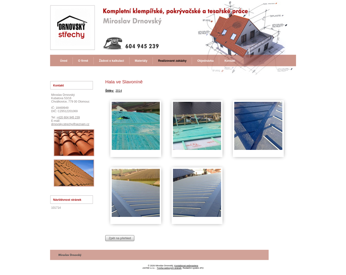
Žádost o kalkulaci (111, 60)
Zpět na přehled (120, 238)
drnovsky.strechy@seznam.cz (70, 124)
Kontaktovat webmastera (186, 265)
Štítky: (109, 90)
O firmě (83, 60)
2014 (119, 90)
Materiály (141, 60)
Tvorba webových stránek (169, 268)
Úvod (63, 60)
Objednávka (205, 60)
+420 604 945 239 (68, 117)
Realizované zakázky (172, 60)
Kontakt (229, 60)
